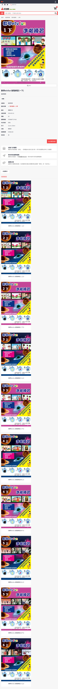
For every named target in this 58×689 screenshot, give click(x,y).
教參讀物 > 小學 (14, 106)
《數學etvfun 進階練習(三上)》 (16, 378)
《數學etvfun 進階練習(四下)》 (16, 530)
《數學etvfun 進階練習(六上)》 (16, 683)
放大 (29, 86)
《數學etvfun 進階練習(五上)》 (16, 582)
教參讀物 (14, 17)
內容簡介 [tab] (5, 171)
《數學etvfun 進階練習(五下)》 (16, 633)
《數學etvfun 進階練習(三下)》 (16, 429)
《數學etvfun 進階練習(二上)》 (16, 276)
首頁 (2, 17)
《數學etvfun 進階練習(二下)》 (16, 327)
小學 (19, 17)
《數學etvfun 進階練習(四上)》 (16, 479)
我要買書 (7, 17)
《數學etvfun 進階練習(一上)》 (16, 226)
